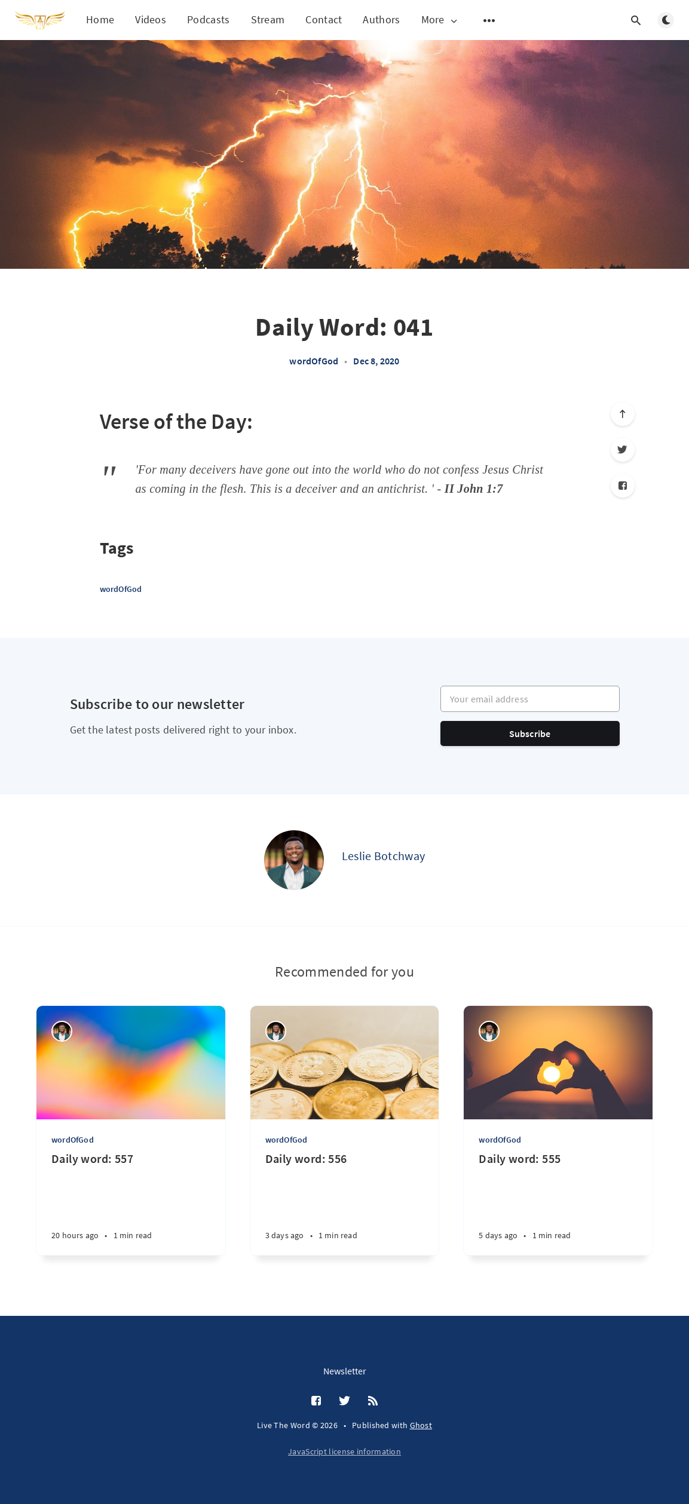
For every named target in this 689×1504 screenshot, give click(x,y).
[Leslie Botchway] (294, 860)
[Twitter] (623, 450)
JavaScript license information (344, 1451)
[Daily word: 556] (344, 1203)
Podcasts (208, 19)
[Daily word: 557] (130, 1203)
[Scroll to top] (623, 414)
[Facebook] (623, 486)
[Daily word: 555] (558, 1203)
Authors (381, 19)
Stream (268, 19)
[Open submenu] (489, 20)
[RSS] (373, 1401)
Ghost (421, 1425)
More (440, 20)
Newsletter (344, 1371)
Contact (323, 19)
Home (100, 19)
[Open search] (635, 20)
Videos (150, 19)
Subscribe (530, 733)
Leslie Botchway (383, 855)
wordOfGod (313, 360)
